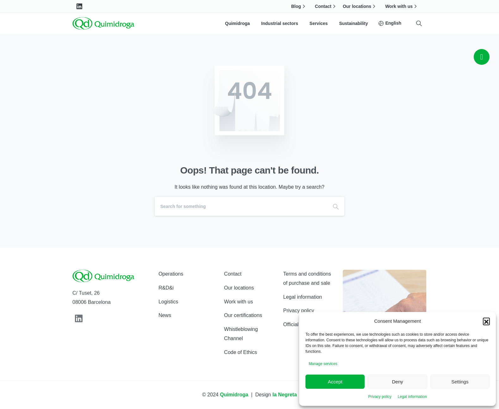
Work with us (401, 6)
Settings (459, 381)
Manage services (323, 364)
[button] (486, 321)
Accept (335, 381)
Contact (326, 6)
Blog (299, 6)
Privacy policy (379, 396)
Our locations (360, 6)
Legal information (412, 396)
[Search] (241, 206)
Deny (397, 381)
